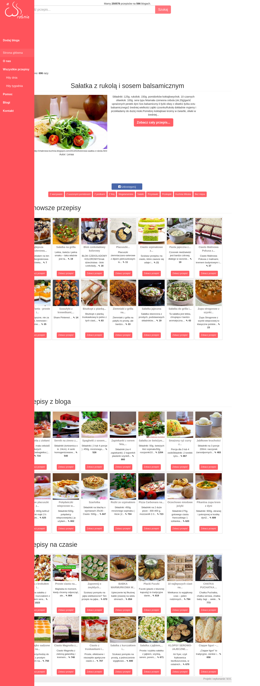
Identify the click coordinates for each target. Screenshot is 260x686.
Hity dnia (10, 77)
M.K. (242, 678)
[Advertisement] (140, 42)
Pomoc (7, 94)
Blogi (6, 102)
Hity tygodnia (13, 85)
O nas (7, 61)
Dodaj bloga (11, 40)
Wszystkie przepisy (16, 69)
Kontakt (8, 110)
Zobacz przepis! (50, 273)
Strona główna (13, 52)
